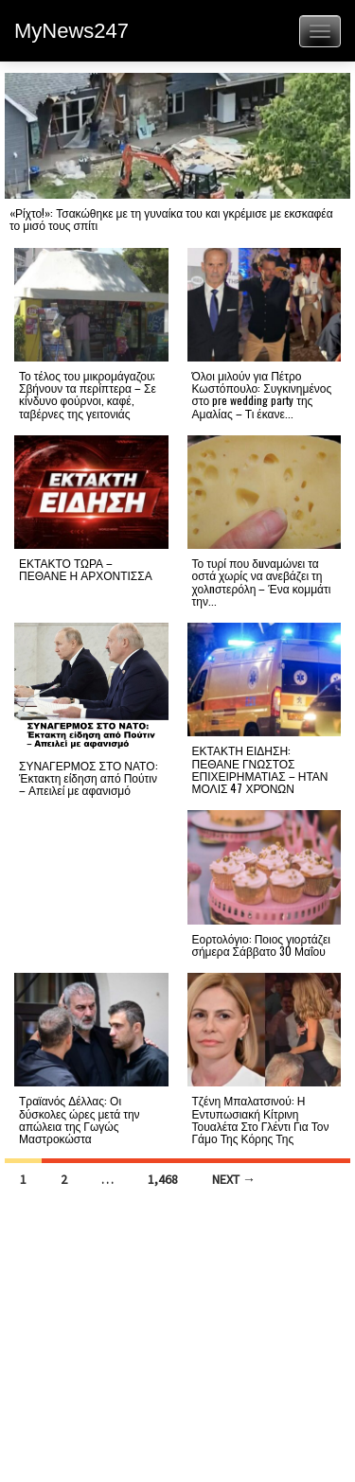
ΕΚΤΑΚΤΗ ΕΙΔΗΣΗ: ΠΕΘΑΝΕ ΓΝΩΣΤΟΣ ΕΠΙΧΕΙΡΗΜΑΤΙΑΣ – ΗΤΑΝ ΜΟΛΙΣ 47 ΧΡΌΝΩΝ (260, 769)
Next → (234, 1179)
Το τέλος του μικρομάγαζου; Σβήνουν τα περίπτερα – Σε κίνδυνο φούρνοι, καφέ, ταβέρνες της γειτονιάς (87, 394)
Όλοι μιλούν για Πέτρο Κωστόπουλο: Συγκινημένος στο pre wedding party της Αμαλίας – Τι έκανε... (262, 394)
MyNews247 (71, 31)
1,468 (163, 1179)
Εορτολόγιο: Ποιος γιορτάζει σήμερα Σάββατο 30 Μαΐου (261, 944)
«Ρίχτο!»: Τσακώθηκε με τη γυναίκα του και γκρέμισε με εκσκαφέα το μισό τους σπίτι (171, 218)
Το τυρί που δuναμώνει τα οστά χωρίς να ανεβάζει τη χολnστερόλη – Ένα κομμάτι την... (261, 582)
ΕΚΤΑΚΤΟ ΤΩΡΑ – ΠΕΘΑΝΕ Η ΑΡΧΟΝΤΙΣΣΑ (85, 569)
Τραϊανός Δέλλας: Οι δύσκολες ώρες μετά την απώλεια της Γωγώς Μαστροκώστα (79, 1119)
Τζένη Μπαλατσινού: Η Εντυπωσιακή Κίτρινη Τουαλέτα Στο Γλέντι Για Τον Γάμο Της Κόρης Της (260, 1119)
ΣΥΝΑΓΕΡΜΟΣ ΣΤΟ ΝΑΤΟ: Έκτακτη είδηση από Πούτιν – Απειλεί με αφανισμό (88, 777)
